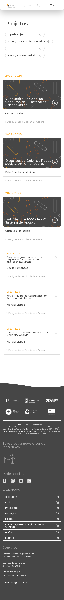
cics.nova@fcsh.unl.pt (16, 582)
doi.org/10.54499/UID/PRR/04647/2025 (32, 424)
